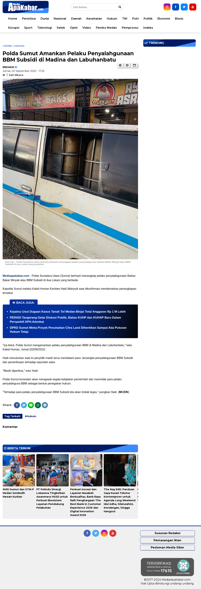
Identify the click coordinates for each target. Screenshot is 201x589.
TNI (124, 18)
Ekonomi (163, 18)
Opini (73, 27)
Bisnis (179, 18)
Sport (28, 27)
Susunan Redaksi (167, 533)
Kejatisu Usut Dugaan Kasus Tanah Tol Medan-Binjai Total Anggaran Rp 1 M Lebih (68, 311)
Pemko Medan (106, 27)
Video (86, 27)
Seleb (61, 27)
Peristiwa (29, 18)
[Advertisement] (169, 74)
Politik (148, 18)
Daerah (76, 18)
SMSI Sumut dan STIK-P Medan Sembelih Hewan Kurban (18, 493)
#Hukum (30, 416)
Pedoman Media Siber (167, 547)
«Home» (8, 45)
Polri (135, 18)
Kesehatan (94, 18)
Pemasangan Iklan (167, 540)
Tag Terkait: (12, 416)
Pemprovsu (130, 27)
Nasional (60, 18)
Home (12, 18)
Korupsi (13, 27)
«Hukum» (19, 45)
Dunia (45, 18)
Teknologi (44, 27)
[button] (134, 65)
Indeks (148, 27)
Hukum (112, 18)
